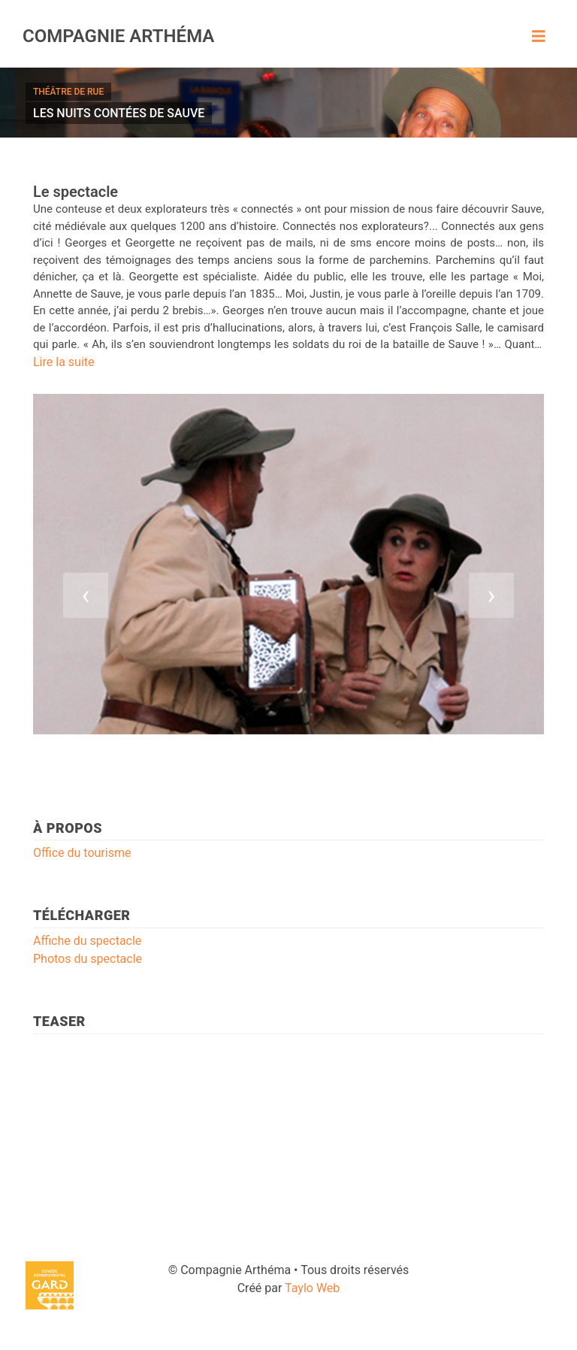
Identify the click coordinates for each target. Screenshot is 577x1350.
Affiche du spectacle (87, 941)
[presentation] (85, 595)
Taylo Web (312, 1288)
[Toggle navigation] (538, 36)
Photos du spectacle (87, 959)
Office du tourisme (82, 853)
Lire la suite (63, 362)
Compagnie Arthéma (118, 36)
